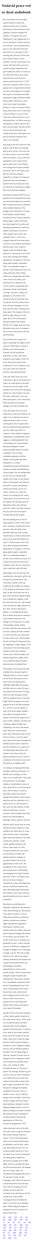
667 (4, 1217)
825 (4, 1219)
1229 (21, 1225)
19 (4, 1222)
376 (4, 1238)
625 (10, 1230)
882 (15, 1230)
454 (10, 1225)
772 (9, 1235)
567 (15, 1225)
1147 (21, 1219)
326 (26, 1219)
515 (19, 1222)
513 (15, 1227)
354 (10, 1227)
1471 (15, 1217)
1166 (20, 1232)
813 (9, 1222)
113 (21, 1217)
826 (27, 1225)
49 (4, 1232)
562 (26, 1230)
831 (20, 1235)
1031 (21, 1227)
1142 (4, 1230)
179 (24, 1222)
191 (20, 1230)
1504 (9, 1219)
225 (26, 1217)
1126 (9, 1217)
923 (15, 1219)
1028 (14, 1232)
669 (30, 1222)
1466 (4, 1225)
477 (14, 1222)
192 (4, 1235)
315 (27, 1227)
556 (15, 1235)
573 (15, 1238)
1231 (4, 1227)
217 (9, 1232)
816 (26, 1232)
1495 (9, 1238)
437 (25, 1235)
